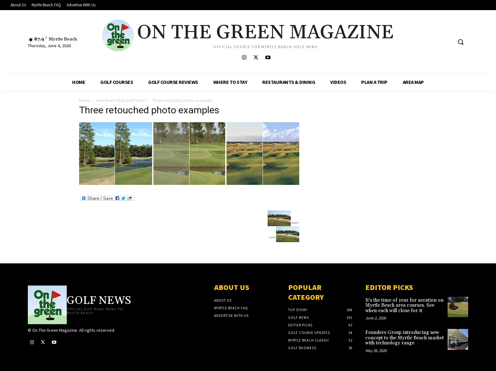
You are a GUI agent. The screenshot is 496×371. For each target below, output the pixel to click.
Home (84, 100)
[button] (460, 41)
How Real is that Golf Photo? (121, 100)
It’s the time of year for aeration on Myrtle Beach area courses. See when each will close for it (404, 305)
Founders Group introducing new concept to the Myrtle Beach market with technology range (404, 338)
